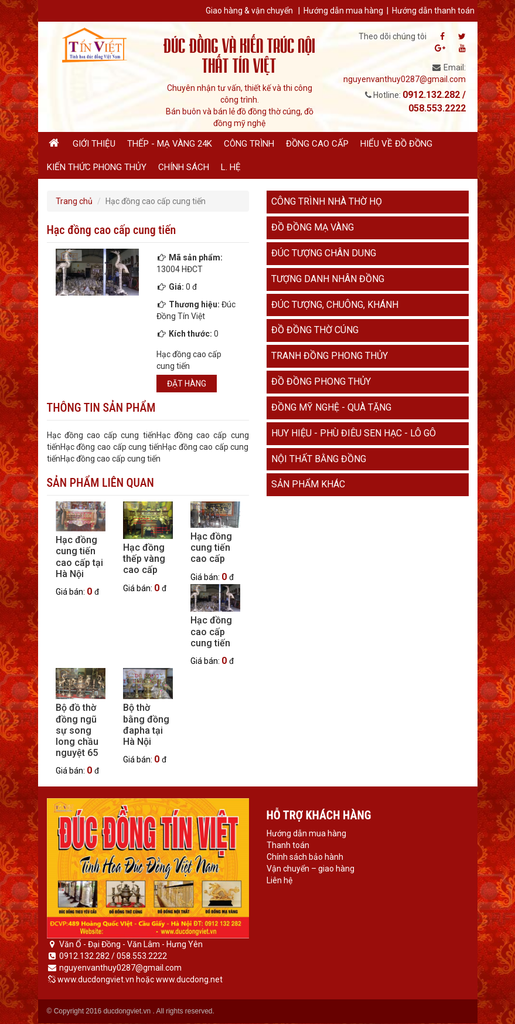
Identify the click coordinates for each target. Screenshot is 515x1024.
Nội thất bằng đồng (318, 458)
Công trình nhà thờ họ (326, 201)
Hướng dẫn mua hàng (343, 10)
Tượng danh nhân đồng (327, 278)
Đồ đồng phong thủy (321, 381)
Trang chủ (74, 201)
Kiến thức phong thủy (96, 167)
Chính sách (183, 167)
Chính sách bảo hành (305, 857)
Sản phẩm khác (308, 484)
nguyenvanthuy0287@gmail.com (404, 79)
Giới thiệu (94, 143)
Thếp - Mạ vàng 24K (169, 143)
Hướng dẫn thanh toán (433, 10)
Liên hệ (279, 880)
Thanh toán (288, 845)
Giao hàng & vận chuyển (249, 10)
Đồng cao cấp (317, 143)
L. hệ (231, 167)
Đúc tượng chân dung (323, 253)
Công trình (249, 143)
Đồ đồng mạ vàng (312, 227)
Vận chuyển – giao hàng (310, 868)
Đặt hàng (186, 383)
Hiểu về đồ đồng (396, 143)
